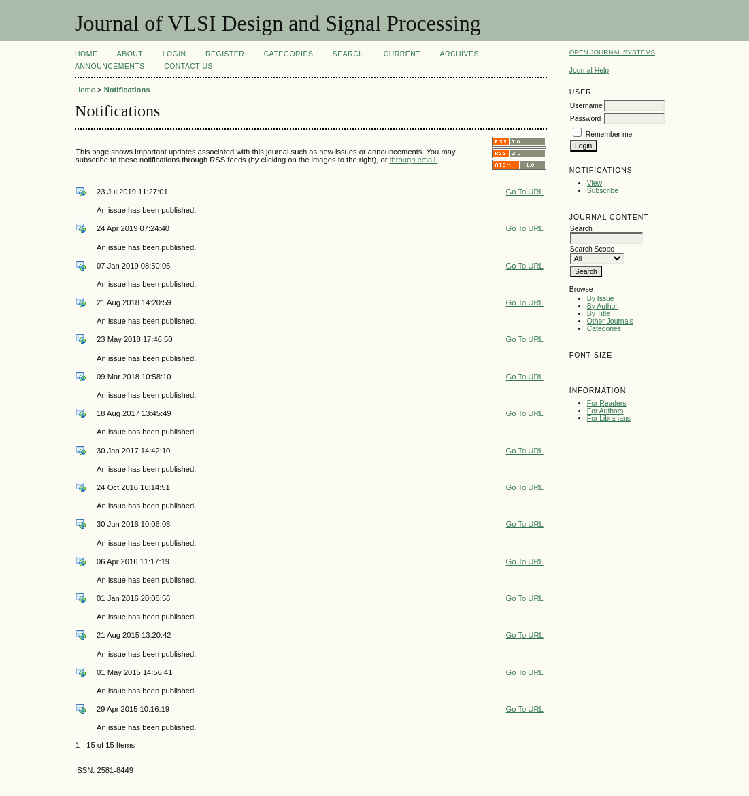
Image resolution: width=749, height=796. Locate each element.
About (130, 54)
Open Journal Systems (612, 52)
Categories (604, 328)
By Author (602, 306)
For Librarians (609, 418)
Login (174, 54)
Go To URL (525, 192)
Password (585, 118)
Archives (459, 54)
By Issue (600, 298)
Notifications (127, 90)
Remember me (609, 134)
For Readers (607, 403)
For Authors (605, 411)
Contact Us (188, 66)
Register (224, 54)
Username (586, 105)
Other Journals (610, 321)
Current (402, 54)
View (594, 183)
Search (348, 54)
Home (86, 54)
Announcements (110, 66)
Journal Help (589, 70)
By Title (598, 313)
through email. (414, 160)
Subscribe (602, 190)
